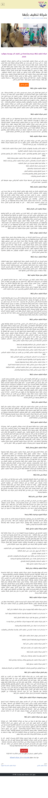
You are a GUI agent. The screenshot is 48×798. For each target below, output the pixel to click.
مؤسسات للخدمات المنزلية (37, 18)
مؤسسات (26, 779)
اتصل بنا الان (24, 86)
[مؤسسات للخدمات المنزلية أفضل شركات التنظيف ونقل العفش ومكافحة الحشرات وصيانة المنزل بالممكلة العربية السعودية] (42, 4)
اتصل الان (24, 772)
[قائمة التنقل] (3, 4)
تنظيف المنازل (26, 18)
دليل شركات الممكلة (16, 779)
